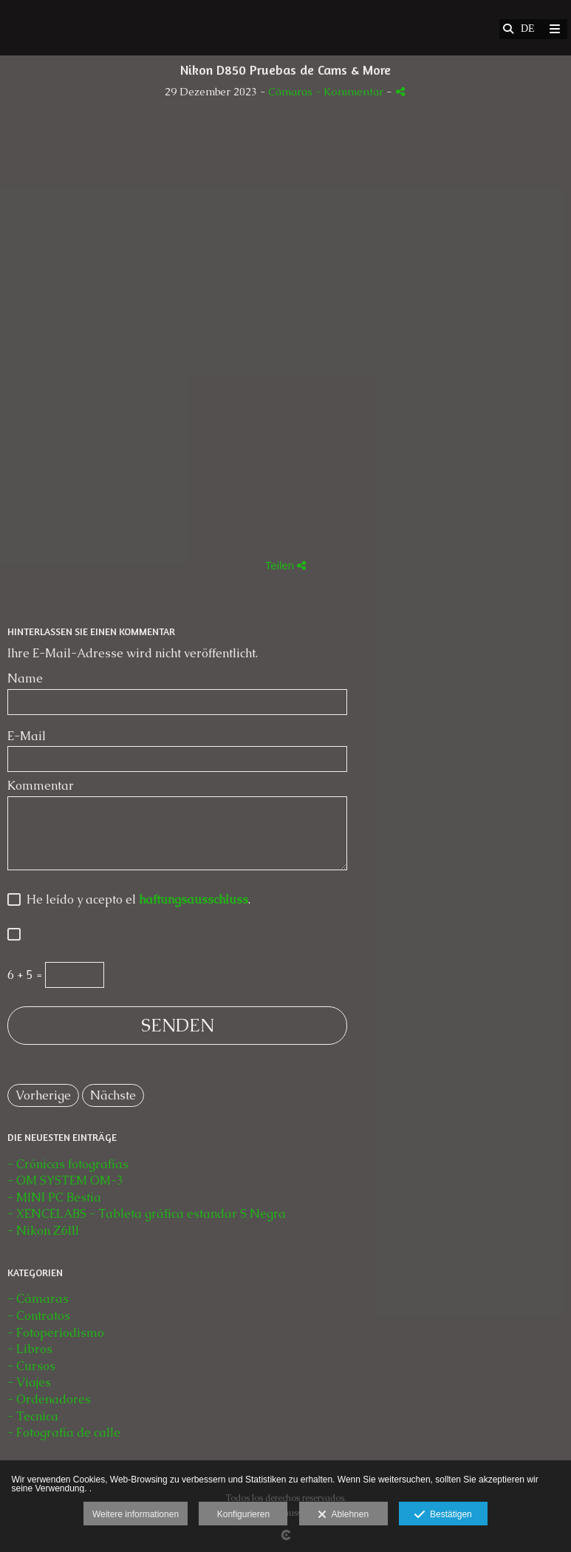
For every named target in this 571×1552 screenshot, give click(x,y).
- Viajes (29, 1382)
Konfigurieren (243, 1514)
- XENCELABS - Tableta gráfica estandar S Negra (146, 1213)
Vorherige (43, 1095)
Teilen (285, 565)
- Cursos (31, 1366)
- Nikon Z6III (43, 1230)
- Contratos (38, 1316)
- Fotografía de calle (63, 1432)
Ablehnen (343, 1515)
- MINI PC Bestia (54, 1197)
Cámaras (291, 91)
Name (25, 678)
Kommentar (40, 786)
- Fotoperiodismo (55, 1333)
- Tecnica (32, 1416)
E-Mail (26, 736)
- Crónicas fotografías (68, 1164)
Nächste (113, 1095)
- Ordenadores (49, 1399)
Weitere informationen (135, 1514)
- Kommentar (350, 91)
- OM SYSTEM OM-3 (65, 1180)
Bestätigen (442, 1515)
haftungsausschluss (193, 899)
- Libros (29, 1349)
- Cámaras (38, 1299)
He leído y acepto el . (135, 900)
